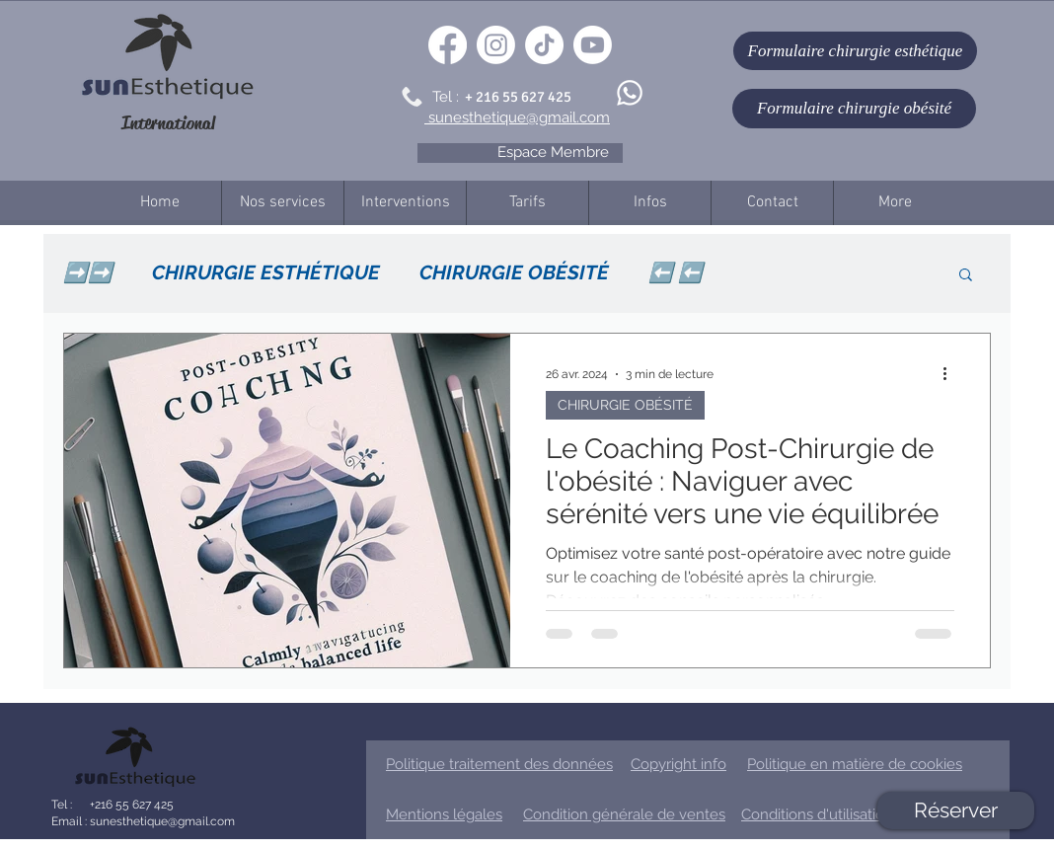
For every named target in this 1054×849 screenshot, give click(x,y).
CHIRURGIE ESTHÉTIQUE (266, 272)
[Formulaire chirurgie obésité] (854, 108)
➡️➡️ (88, 272)
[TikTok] (544, 45)
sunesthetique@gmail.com (161, 821)
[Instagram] (496, 45)
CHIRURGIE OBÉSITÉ (514, 272)
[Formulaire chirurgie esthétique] (855, 51)
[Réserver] (955, 810)
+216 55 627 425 (130, 804)
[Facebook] (447, 45)
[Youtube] (592, 45)
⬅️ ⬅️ (675, 272)
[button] (965, 276)
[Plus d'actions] (951, 374)
